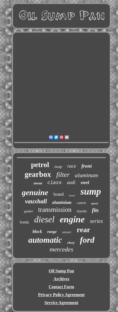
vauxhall (36, 201)
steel (85, 182)
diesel (44, 219)
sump (91, 191)
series (96, 221)
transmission (54, 209)
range (52, 232)
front (86, 166)
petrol (40, 165)
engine (72, 219)
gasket (28, 211)
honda (24, 222)
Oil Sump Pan (61, 271)
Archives (61, 279)
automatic (45, 240)
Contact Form (61, 287)
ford (87, 240)
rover (72, 195)
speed (94, 203)
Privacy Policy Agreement (61, 294)
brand (59, 194)
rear (83, 230)
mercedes (61, 249)
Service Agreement (61, 302)
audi (71, 182)
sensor (67, 232)
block (37, 231)
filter (63, 174)
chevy (71, 243)
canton (81, 203)
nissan (38, 183)
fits (95, 210)
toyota (82, 211)
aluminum (86, 175)
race (71, 166)
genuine (35, 192)
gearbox (38, 174)
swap (58, 167)
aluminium (62, 202)
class (54, 182)
